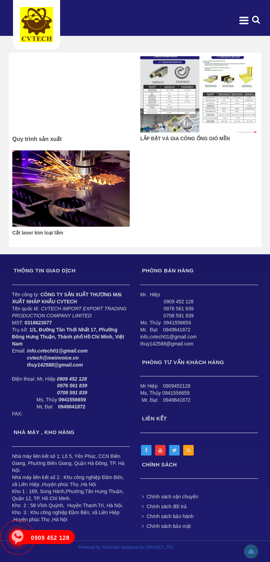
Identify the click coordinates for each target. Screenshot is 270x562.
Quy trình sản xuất (37, 139)
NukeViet (110, 547)
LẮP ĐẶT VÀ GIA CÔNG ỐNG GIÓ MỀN (185, 138)
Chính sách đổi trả (164, 506)
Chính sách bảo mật (166, 526)
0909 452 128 (178, 301)
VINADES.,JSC (159, 547)
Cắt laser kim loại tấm (37, 232)
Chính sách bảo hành (167, 516)
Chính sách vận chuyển (170, 496)
